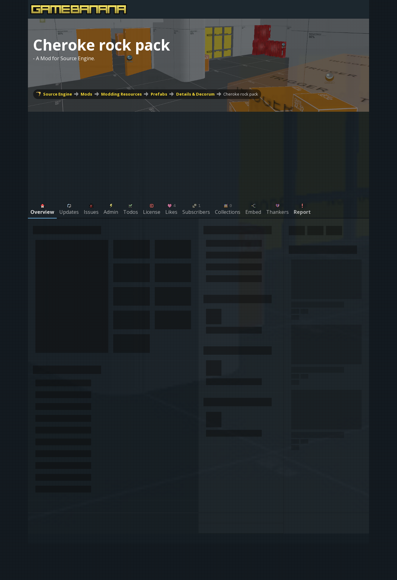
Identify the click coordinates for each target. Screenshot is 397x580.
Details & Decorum (195, 94)
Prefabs (159, 94)
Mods (86, 94)
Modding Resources (121, 94)
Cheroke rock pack (240, 94)
